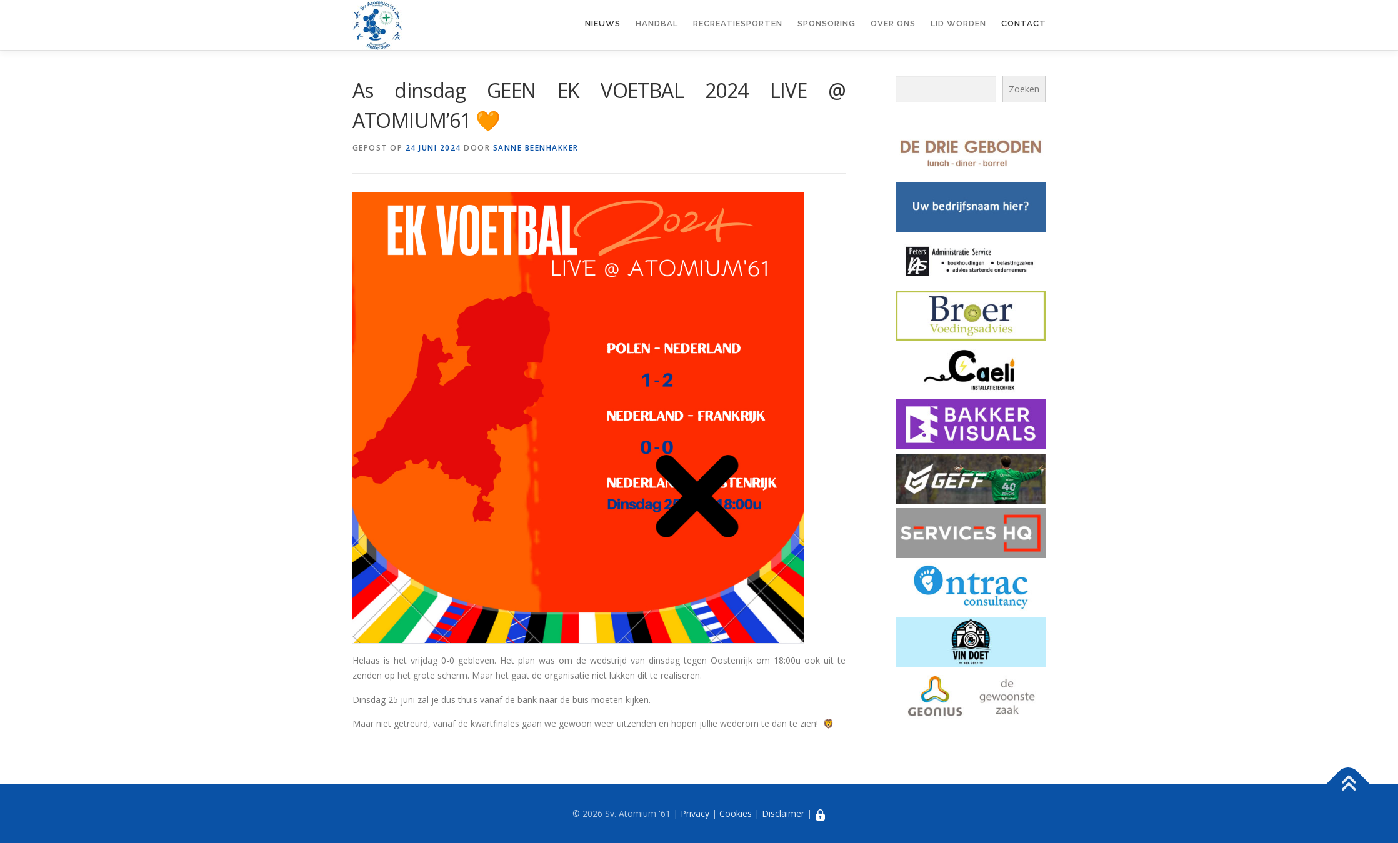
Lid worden (958, 23)
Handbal (657, 23)
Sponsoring (826, 23)
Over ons (893, 23)
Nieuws (603, 23)
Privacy (695, 813)
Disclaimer (783, 813)
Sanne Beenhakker (536, 147)
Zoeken (1024, 89)
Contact (1023, 23)
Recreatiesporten (737, 23)
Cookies (735, 813)
